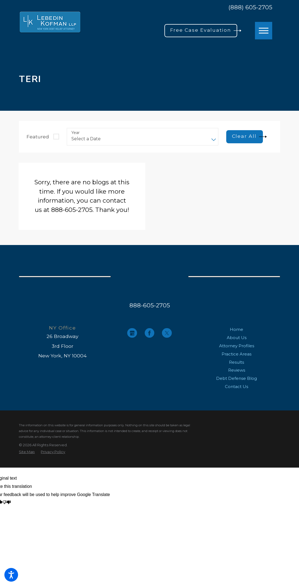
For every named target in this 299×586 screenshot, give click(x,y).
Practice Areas (236, 354)
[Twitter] (167, 333)
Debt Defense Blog (236, 378)
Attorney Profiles (236, 345)
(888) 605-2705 (250, 7)
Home (236, 329)
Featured (38, 136)
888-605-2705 (149, 305)
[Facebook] (149, 333)
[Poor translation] (6, 503)
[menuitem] (236, 329)
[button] (11, 575)
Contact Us (236, 386)
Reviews (236, 370)
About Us (236, 337)
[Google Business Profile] (132, 333)
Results (236, 362)
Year (75, 132)
